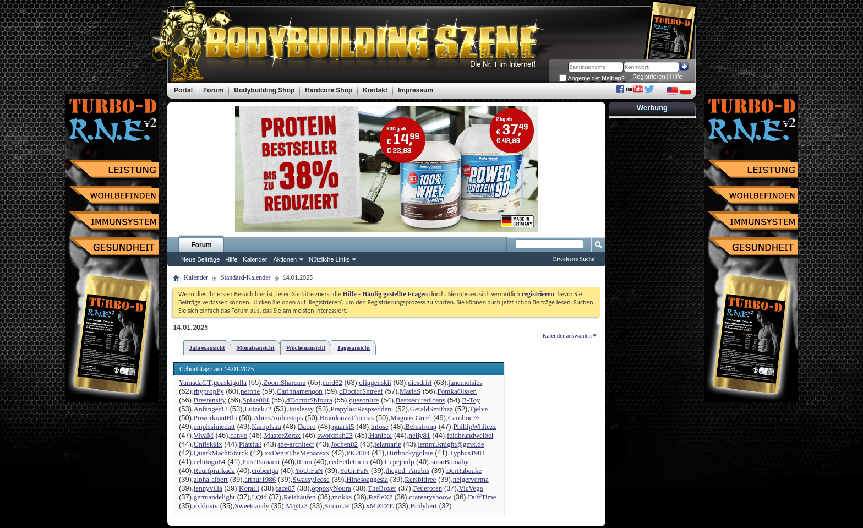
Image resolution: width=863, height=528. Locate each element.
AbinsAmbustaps (278, 417)
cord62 (332, 382)
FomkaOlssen (457, 391)
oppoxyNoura (331, 488)
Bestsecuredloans (420, 400)
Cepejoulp (399, 462)
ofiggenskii (375, 382)
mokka (342, 497)
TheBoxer (382, 488)
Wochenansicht (306, 347)
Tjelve (478, 409)
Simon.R (336, 506)
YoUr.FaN (354, 470)
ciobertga (265, 470)
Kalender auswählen (567, 335)
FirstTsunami (261, 462)
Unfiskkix (208, 444)
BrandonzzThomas (347, 417)
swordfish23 (334, 435)
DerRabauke (464, 470)
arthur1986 (260, 479)
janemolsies (465, 382)
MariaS (410, 391)
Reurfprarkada (214, 470)
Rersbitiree (420, 479)
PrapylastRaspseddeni (361, 409)
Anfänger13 (211, 409)
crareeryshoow (430, 497)
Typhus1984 (467, 453)
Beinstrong (420, 426)
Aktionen (285, 259)
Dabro (307, 426)
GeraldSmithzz (431, 409)
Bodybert (424, 506)
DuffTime (482, 497)
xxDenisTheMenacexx (297, 453)
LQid (259, 497)
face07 (285, 488)
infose (380, 426)
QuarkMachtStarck (221, 453)
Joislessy (301, 409)
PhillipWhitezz (475, 426)
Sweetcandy (251, 506)
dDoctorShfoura (309, 400)
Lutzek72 (257, 409)
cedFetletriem (348, 462)
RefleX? (380, 497)
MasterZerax (282, 435)
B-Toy (471, 400)
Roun (304, 462)
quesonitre (364, 400)
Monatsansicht (256, 347)
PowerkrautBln (215, 417)
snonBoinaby (450, 462)
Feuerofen (428, 488)
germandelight (214, 497)
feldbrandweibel (470, 435)
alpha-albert (211, 479)
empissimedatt (214, 426)
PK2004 (358, 453)
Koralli (249, 488)
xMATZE (380, 506)
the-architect (296, 444)
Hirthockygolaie (409, 453)
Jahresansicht (207, 347)
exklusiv (206, 506)
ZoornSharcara (284, 382)
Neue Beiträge (200, 259)
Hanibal (380, 435)
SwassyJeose (311, 479)
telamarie (387, 444)
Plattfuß (250, 444)
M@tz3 (296, 506)
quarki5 (343, 426)
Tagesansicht (353, 347)
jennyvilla (208, 488)
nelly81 (419, 435)
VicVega (471, 488)
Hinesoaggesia (367, 479)
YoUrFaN (309, 470)
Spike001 (256, 400)
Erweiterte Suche (573, 258)
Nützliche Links (329, 259)
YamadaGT (195, 382)
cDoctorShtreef (361, 391)
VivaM (204, 435)
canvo (238, 435)
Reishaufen (299, 497)
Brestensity (210, 400)
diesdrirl (420, 382)
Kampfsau (266, 426)
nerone (250, 391)
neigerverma (471, 479)
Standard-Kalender (246, 277)
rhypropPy (209, 391)
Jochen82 (344, 444)
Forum (201, 245)
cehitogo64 (210, 462)
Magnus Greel (410, 417)
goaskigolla (230, 382)
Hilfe (676, 76)
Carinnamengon (300, 391)
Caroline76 (464, 417)
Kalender (255, 259)
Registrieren (648, 76)
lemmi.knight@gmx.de (451, 444)
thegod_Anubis (407, 470)
